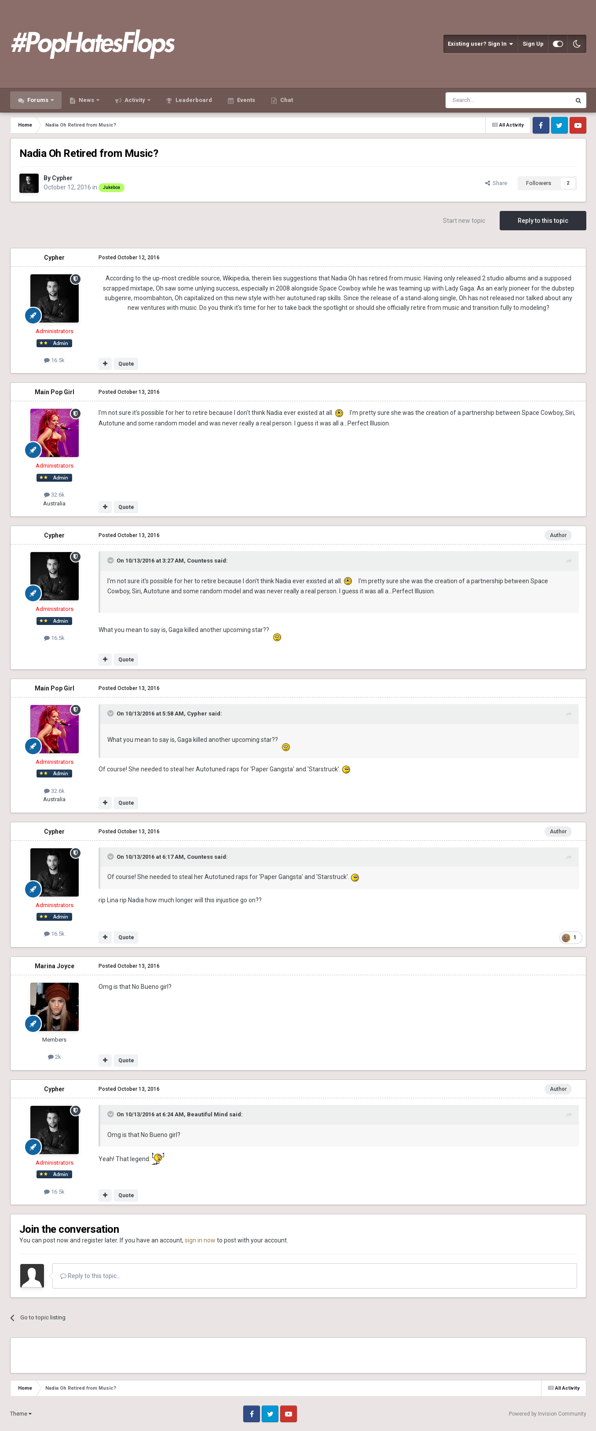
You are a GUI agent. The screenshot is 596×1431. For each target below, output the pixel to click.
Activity (134, 100)
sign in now (200, 1240)
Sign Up (533, 43)
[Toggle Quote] (111, 560)
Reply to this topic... (90, 1275)
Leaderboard (193, 100)
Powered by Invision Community (547, 1414)
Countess (200, 560)
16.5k (54, 360)
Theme (21, 1414)
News (86, 100)
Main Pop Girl (54, 392)
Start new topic (464, 220)
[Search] (487, 100)
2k (54, 1056)
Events (245, 100)
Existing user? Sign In (480, 44)
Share (496, 183)
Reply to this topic (543, 220)
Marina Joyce (54, 966)
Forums (38, 100)
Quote (126, 364)
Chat (286, 100)
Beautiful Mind (207, 1114)
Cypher (62, 178)
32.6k (54, 494)
